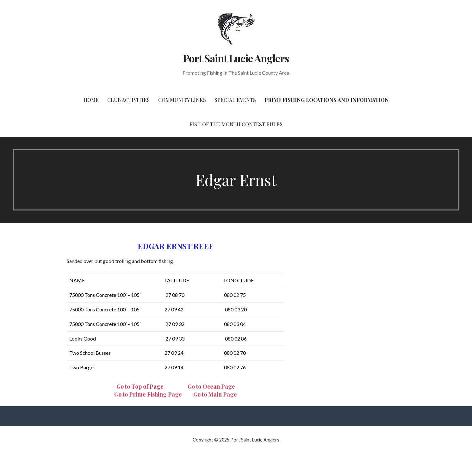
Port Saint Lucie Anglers (236, 58)
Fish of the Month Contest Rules (236, 124)
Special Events (235, 100)
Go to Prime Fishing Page (148, 394)
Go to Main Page (215, 394)
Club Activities (128, 100)
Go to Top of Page (140, 386)
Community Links (182, 100)
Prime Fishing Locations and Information (326, 100)
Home (91, 100)
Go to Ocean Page (211, 386)
